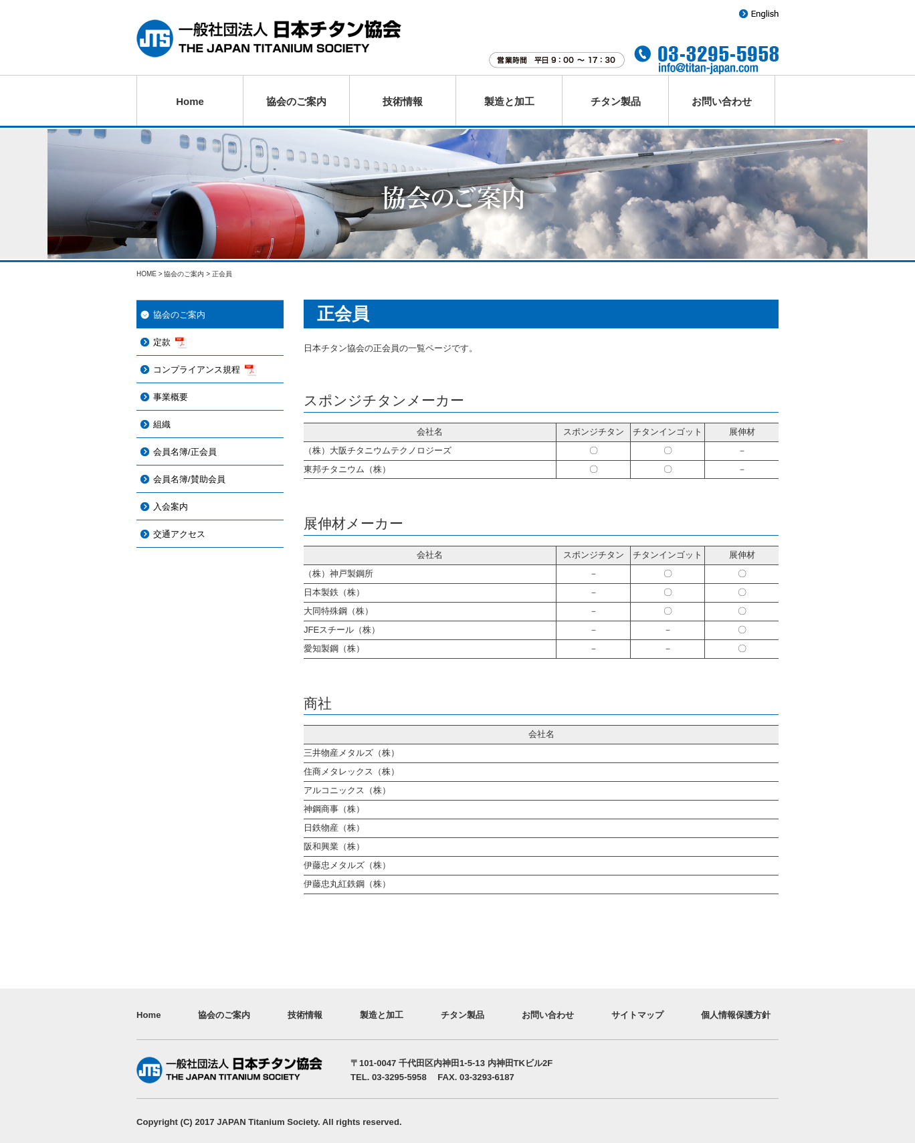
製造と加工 (509, 101)
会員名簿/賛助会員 (189, 479)
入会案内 (170, 507)
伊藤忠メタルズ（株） (347, 865)
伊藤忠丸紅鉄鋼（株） (347, 884)
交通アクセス (179, 534)
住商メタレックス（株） (351, 771)
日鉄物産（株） (334, 828)
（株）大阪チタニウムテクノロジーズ (377, 450)
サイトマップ (637, 1015)
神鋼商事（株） (334, 809)
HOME (146, 274)
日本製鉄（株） (334, 592)
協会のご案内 (296, 101)
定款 (162, 342)
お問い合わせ (722, 101)
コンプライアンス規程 (196, 370)
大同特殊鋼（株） (338, 611)
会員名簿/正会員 (185, 452)
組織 (162, 424)
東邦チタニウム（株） (347, 469)
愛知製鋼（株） (334, 648)
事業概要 (170, 397)
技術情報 (403, 101)
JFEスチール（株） (342, 630)
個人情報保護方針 (736, 1015)
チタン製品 (616, 101)
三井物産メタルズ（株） (351, 753)
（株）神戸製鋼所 (338, 573)
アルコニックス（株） (347, 790)
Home (190, 101)
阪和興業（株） (334, 846)
